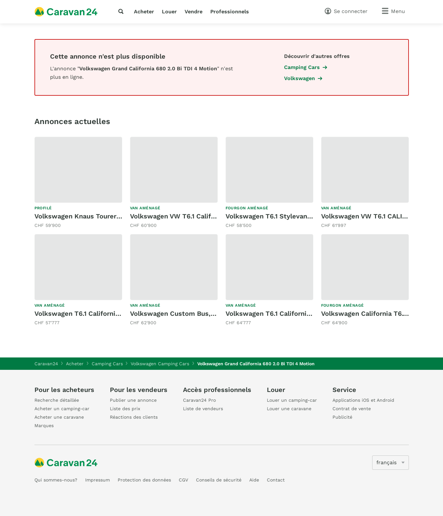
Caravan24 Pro (199, 400)
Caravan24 (46, 363)
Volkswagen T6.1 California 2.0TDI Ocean (98, 313)
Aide (254, 479)
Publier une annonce (133, 400)
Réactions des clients (134, 417)
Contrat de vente (351, 408)
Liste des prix (125, 408)
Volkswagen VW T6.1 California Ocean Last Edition (210, 216)
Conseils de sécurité (218, 479)
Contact (276, 479)
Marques (44, 425)
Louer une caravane (289, 408)
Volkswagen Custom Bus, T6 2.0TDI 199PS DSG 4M (211, 313)
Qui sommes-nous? (55, 479)
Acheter (144, 11)
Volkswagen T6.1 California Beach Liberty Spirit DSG (308, 313)
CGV (183, 479)
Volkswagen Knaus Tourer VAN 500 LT (94, 216)
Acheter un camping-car (61, 408)
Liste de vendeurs (203, 408)
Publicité (342, 417)
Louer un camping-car (292, 400)
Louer (169, 11)
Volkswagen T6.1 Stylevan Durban (279, 216)
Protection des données (144, 479)
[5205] (390, 462)
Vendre (193, 11)
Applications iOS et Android (363, 400)
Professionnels (229, 11)
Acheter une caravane (59, 417)
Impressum (97, 479)
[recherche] (122, 11)
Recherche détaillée (56, 400)
